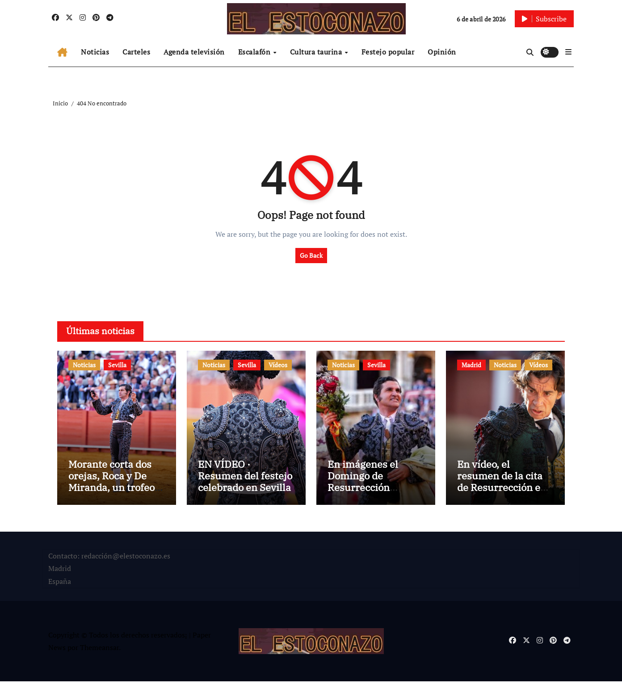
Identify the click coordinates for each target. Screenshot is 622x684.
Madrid (471, 365)
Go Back (311, 255)
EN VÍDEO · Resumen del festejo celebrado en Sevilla (245, 478)
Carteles (136, 52)
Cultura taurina (317, 52)
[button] (568, 52)
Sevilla (117, 365)
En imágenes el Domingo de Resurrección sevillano (363, 484)
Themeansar (99, 650)
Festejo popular (388, 52)
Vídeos (278, 365)
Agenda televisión (194, 52)
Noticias (95, 52)
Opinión (442, 52)
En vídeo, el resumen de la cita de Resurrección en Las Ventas (501, 484)
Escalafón (255, 52)
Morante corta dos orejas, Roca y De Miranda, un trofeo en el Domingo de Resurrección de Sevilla (111, 496)
